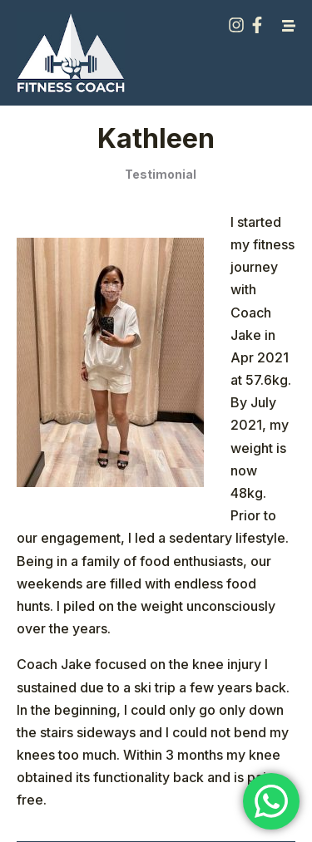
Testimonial (160, 174)
